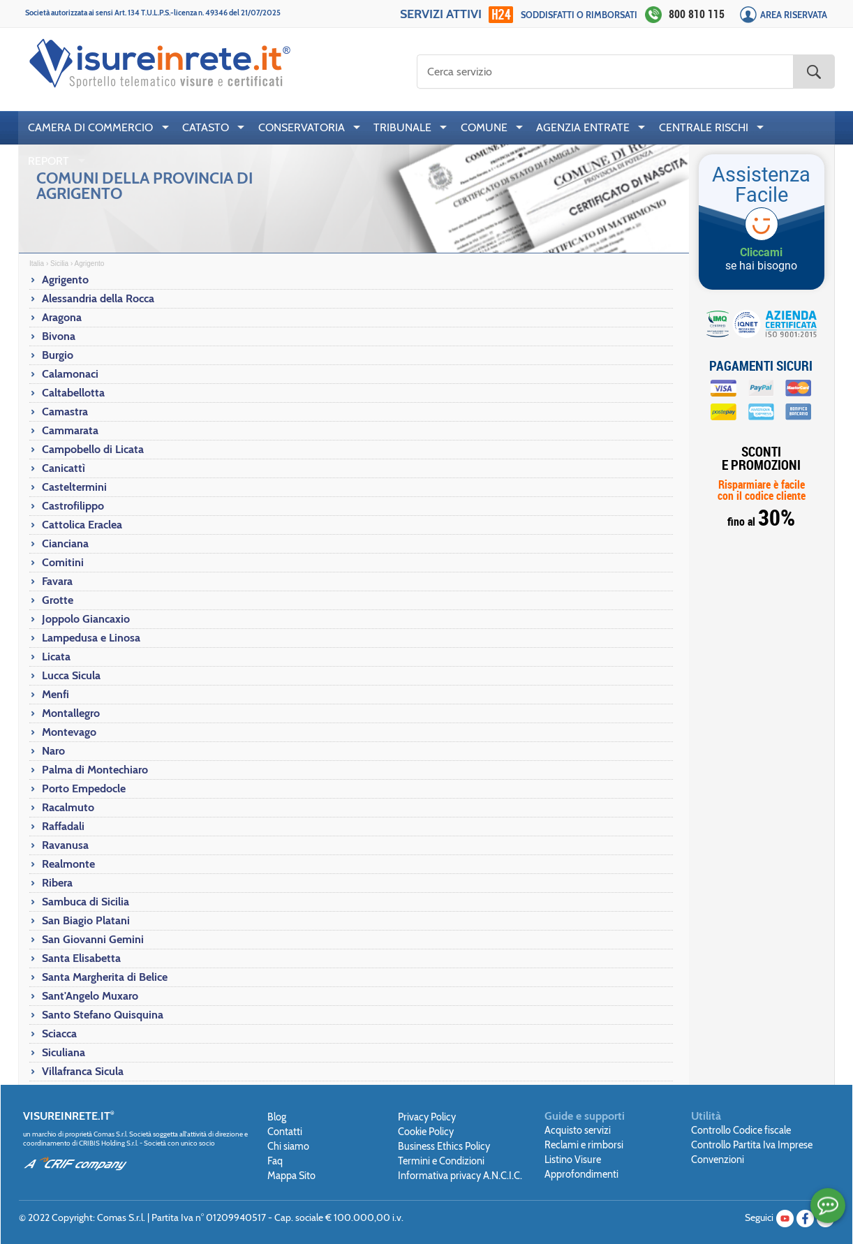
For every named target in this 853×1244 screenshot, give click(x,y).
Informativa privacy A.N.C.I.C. (460, 1175)
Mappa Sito (291, 1175)
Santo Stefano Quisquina (102, 1014)
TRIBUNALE (402, 127)
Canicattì (63, 468)
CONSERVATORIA (301, 127)
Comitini (63, 562)
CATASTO (205, 127)
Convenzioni (717, 1159)
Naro (53, 750)
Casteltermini (74, 487)
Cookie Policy (426, 1131)
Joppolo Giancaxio (86, 618)
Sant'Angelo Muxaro (90, 995)
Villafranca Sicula (83, 1071)
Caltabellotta (73, 392)
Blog (276, 1117)
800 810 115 (697, 14)
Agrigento (65, 279)
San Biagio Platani (86, 920)
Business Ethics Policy (444, 1146)
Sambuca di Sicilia (85, 901)
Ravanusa (65, 845)
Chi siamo (288, 1146)
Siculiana (63, 1052)
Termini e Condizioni (441, 1161)
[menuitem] (95, 128)
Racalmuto (68, 807)
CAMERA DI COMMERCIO (90, 127)
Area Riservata (793, 15)
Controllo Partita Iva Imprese (752, 1145)
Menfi (55, 694)
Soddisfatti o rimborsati (579, 15)
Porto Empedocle (84, 788)
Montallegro (71, 713)
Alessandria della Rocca (98, 298)
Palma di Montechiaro (95, 769)
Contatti (284, 1131)
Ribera (57, 882)
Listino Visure (572, 1159)
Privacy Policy (427, 1117)
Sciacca (59, 1033)
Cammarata (70, 430)
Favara (57, 581)
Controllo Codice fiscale (741, 1130)
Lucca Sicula (71, 675)
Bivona (58, 336)
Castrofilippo (73, 505)
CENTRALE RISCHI (703, 127)
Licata (56, 656)
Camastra (65, 411)
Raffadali (63, 826)
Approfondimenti (581, 1174)
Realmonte (68, 864)
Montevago (69, 732)
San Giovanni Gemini (93, 939)
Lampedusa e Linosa (91, 637)
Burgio (57, 355)
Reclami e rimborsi (583, 1145)
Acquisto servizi (577, 1130)
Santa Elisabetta (81, 958)
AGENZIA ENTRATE (583, 127)
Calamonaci (70, 373)
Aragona (62, 317)
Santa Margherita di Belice (105, 977)
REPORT (48, 161)
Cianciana (65, 543)
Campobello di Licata (93, 449)
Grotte (57, 600)
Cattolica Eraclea (82, 524)
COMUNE (484, 127)
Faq (275, 1161)
